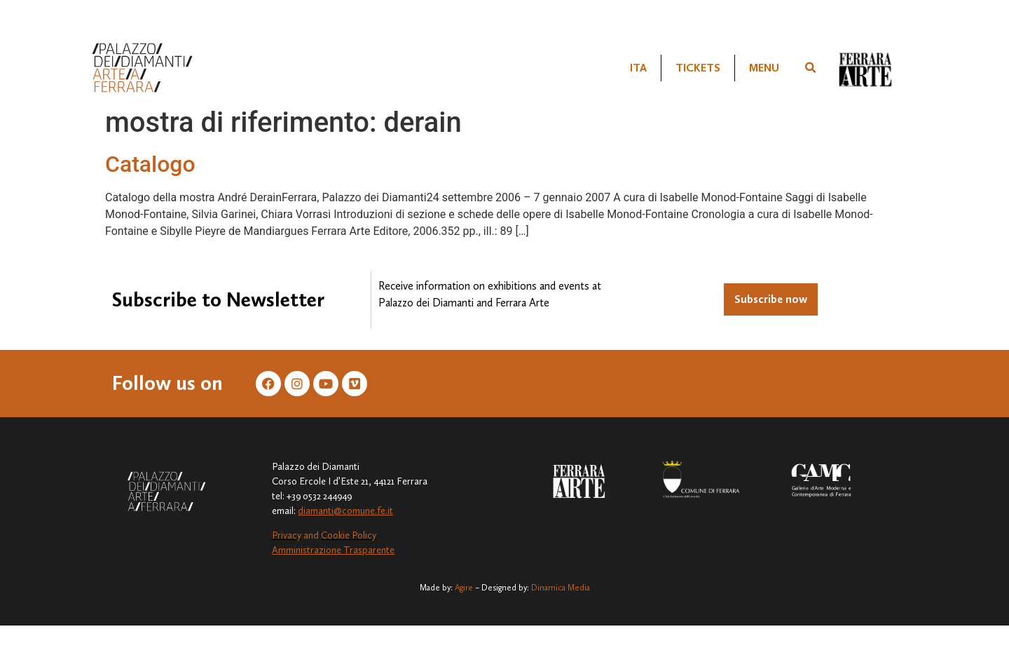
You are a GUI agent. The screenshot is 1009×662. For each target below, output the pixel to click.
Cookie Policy (348, 535)
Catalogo (150, 164)
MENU (764, 67)
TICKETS (697, 67)
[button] (810, 68)
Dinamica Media (560, 588)
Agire (464, 588)
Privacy (286, 535)
